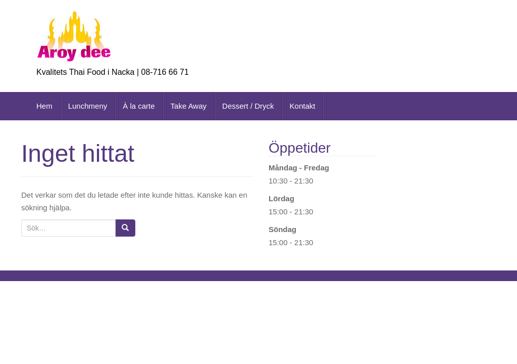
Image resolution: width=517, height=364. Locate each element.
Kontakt (303, 106)
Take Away (188, 106)
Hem (44, 106)
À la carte (138, 106)
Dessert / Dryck (248, 106)
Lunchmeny (88, 106)
